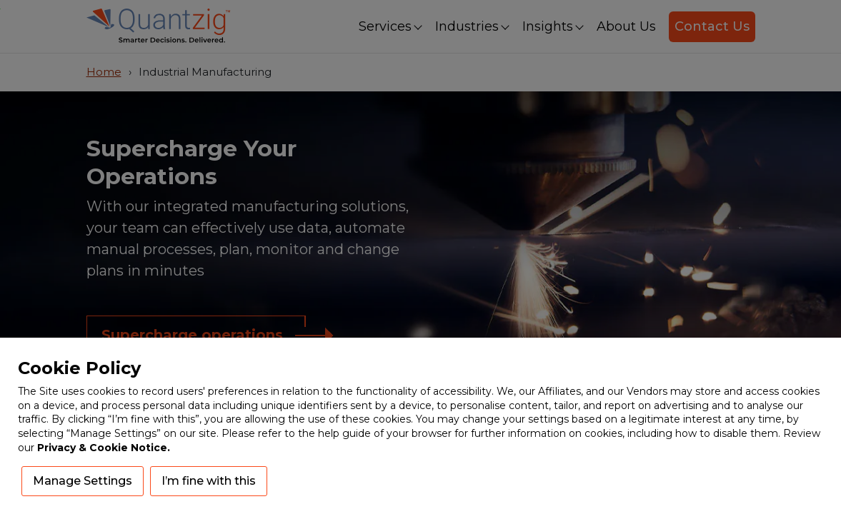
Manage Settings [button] (82, 481)
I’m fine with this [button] (208, 481)
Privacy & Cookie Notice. (103, 447)
